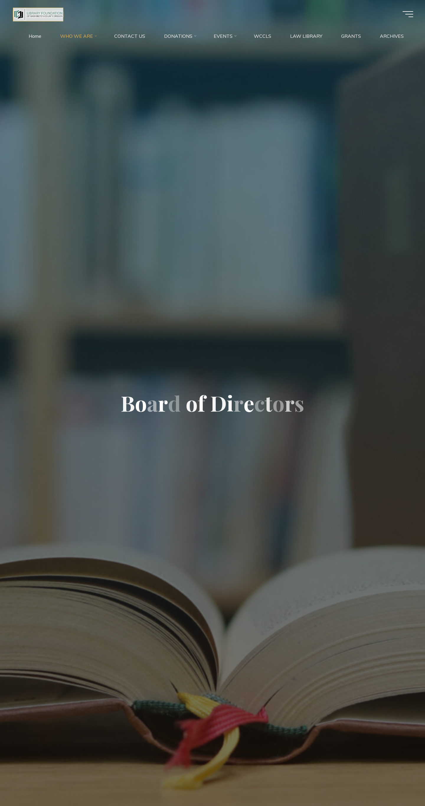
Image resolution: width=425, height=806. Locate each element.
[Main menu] (408, 14)
